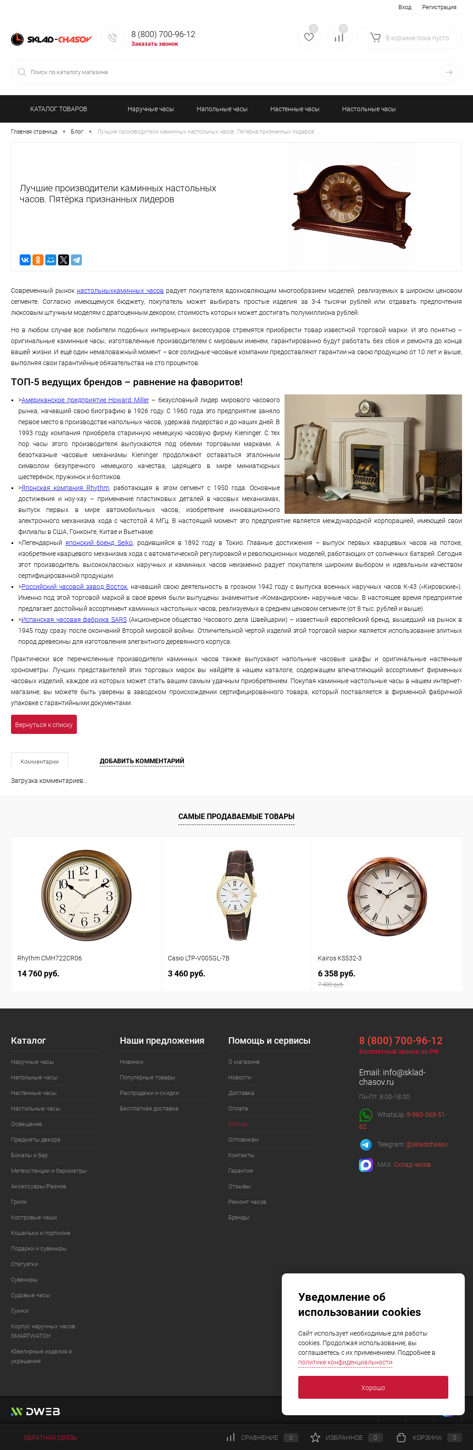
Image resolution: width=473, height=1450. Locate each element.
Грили (19, 1201)
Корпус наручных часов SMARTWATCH (43, 1331)
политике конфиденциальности (345, 1362)
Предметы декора (35, 1139)
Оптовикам (243, 1139)
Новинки (131, 1061)
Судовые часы (30, 1295)
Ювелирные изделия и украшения (41, 1356)
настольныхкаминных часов (120, 290)
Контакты (241, 1155)
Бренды (238, 1217)
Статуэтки (24, 1264)
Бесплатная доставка (149, 1108)
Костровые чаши (34, 1217)
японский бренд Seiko (99, 542)
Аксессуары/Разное (38, 1186)
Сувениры (24, 1279)
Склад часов (412, 1164)
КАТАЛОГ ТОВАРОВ (54, 109)
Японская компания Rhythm (65, 487)
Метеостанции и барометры (49, 1170)
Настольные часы (35, 1108)
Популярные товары (147, 1077)
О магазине (244, 1061)
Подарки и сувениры (39, 1248)
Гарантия (240, 1170)
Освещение (26, 1124)
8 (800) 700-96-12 (163, 34)
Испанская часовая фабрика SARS (74, 619)
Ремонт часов (247, 1201)
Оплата (238, 1108)
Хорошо (373, 1387)
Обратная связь (44, 1437)
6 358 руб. (387, 978)
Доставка (241, 1092)
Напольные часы (34, 1077)
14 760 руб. (38, 973)
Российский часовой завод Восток (74, 586)
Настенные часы (34, 1092)
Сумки (19, 1310)
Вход (404, 7)
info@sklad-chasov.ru (392, 1077)
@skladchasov (427, 1144)
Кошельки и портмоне (40, 1232)
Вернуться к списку (44, 724)
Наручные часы (32, 1061)
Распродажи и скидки (149, 1092)
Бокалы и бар (29, 1155)
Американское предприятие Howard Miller (85, 400)
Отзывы (239, 1186)
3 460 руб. (186, 973)
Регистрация (439, 7)
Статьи (237, 1124)
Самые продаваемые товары (236, 816)
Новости (239, 1077)
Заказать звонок (154, 43)
